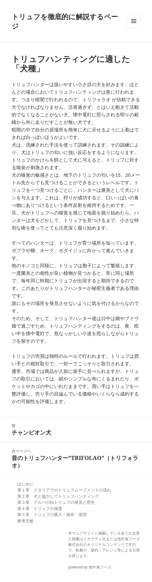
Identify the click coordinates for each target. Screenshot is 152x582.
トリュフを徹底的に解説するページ (65, 21)
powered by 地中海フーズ (89, 567)
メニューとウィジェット (133, 21)
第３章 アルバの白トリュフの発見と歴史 (56, 502)
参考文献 (25, 520)
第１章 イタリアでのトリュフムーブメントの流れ (64, 490)
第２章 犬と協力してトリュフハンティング (58, 496)
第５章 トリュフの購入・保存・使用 (52, 514)
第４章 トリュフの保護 (39, 508)
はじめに (25, 484)
